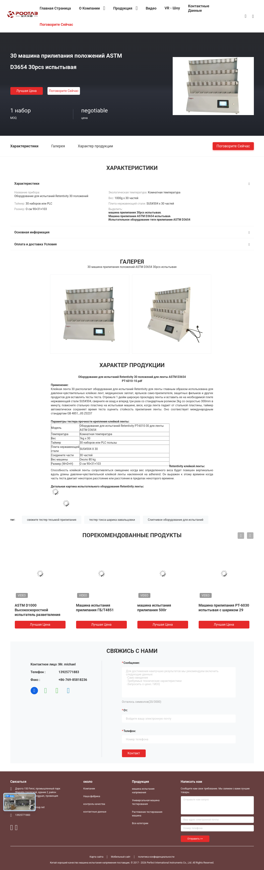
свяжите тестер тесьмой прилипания (51, 519)
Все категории (140, 823)
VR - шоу (172, 8)
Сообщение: (132, 662)
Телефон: (130, 731)
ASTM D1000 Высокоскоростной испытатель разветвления (37, 610)
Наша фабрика (91, 796)
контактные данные (94, 811)
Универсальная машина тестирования (146, 802)
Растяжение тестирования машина (147, 814)
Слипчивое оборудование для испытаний (175, 519)
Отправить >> (195, 838)
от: (126, 710)
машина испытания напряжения (143, 790)
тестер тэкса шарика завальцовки (112, 519)
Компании (89, 788)
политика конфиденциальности (156, 856)
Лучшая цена (26, 91)
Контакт (134, 753)
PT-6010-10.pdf (132, 381)
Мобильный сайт (120, 856)
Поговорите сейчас (64, 91)
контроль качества (94, 804)
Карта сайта (96, 856)
